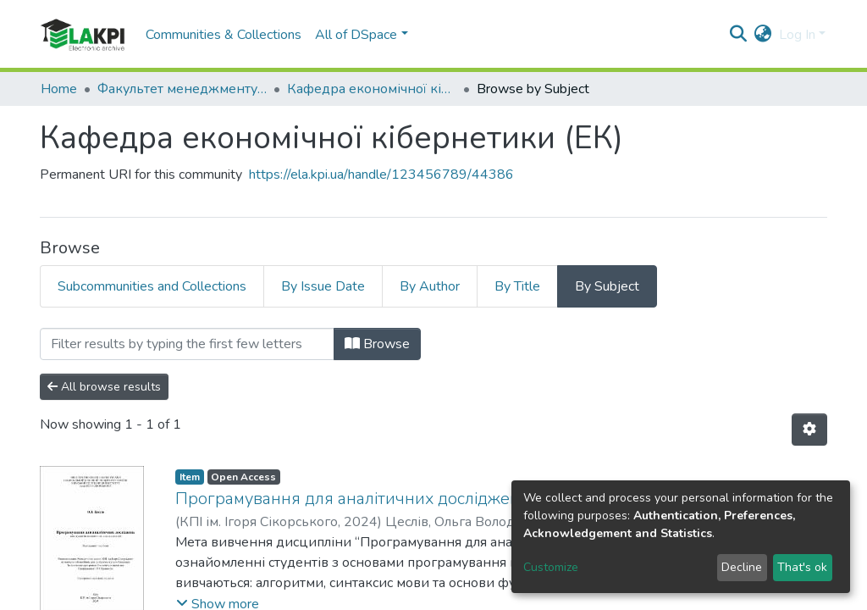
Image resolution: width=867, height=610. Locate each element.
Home (59, 89)
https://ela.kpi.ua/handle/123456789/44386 (381, 174)
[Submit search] (738, 35)
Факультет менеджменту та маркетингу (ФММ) (182, 89)
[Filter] (187, 344)
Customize (550, 567)
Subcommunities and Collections (152, 286)
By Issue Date (323, 286)
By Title (517, 286)
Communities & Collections (223, 34)
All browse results (104, 387)
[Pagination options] (809, 429)
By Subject (607, 286)
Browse (377, 344)
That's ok (802, 567)
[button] (763, 35)
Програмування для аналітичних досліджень (352, 498)
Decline (741, 567)
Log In (797, 34)
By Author (430, 286)
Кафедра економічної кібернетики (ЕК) (371, 89)
